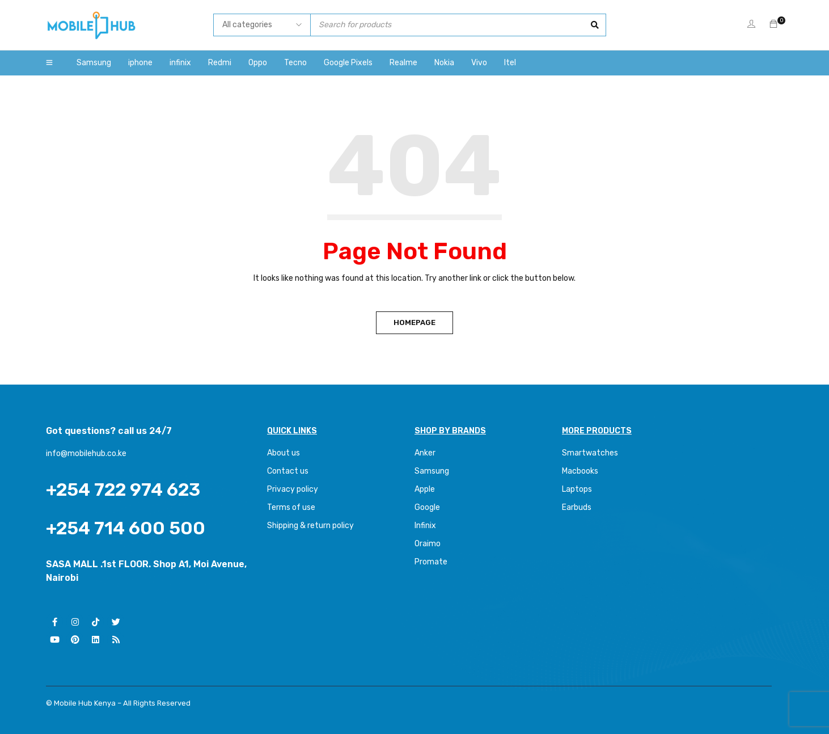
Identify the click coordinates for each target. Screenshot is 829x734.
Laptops (577, 489)
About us (283, 453)
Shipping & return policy (310, 525)
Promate (431, 562)
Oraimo (428, 544)
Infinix (425, 525)
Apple (425, 489)
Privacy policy (292, 489)
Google (427, 507)
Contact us (287, 471)
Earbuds (576, 507)
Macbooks (580, 471)
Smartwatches (591, 453)
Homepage (414, 322)
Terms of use (291, 507)
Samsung (432, 471)
